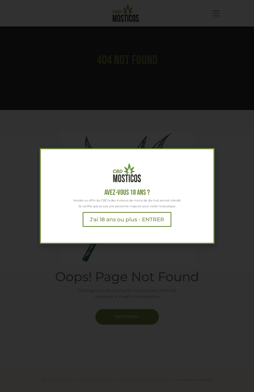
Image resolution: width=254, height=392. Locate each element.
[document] (127, 196)
